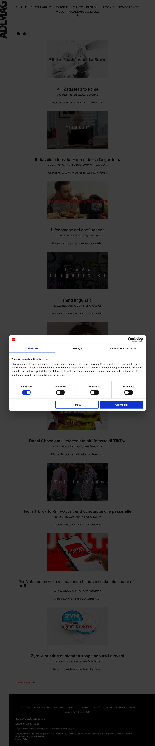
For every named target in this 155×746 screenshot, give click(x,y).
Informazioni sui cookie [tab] (123, 348)
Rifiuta (77, 404)
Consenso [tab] (32, 348)
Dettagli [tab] (77, 348)
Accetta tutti (121, 404)
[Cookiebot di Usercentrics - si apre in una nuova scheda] (130, 339)
